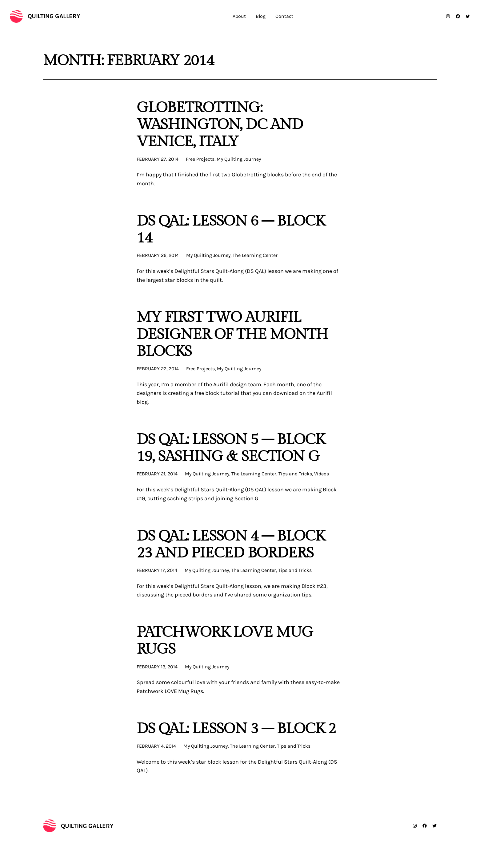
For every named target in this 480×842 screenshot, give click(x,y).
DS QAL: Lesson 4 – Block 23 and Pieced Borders (231, 544)
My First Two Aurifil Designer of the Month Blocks (232, 334)
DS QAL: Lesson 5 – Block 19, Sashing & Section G (231, 448)
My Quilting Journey (239, 159)
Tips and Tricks (295, 474)
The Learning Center (255, 255)
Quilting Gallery (54, 16)
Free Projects (200, 159)
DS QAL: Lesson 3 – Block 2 (236, 728)
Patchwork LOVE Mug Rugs (225, 641)
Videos (321, 474)
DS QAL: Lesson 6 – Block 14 (231, 229)
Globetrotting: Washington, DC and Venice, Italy (220, 124)
